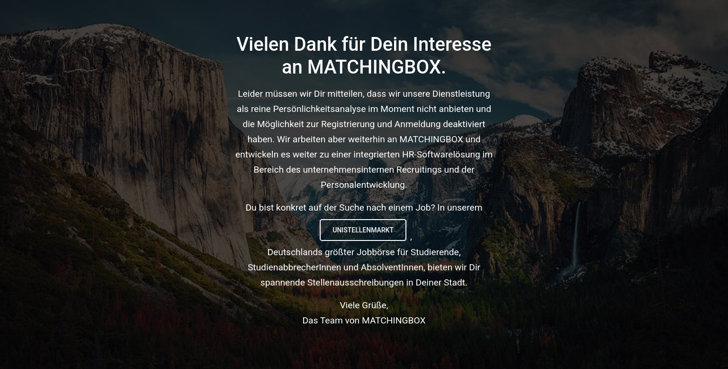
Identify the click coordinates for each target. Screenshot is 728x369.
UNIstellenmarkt (363, 230)
